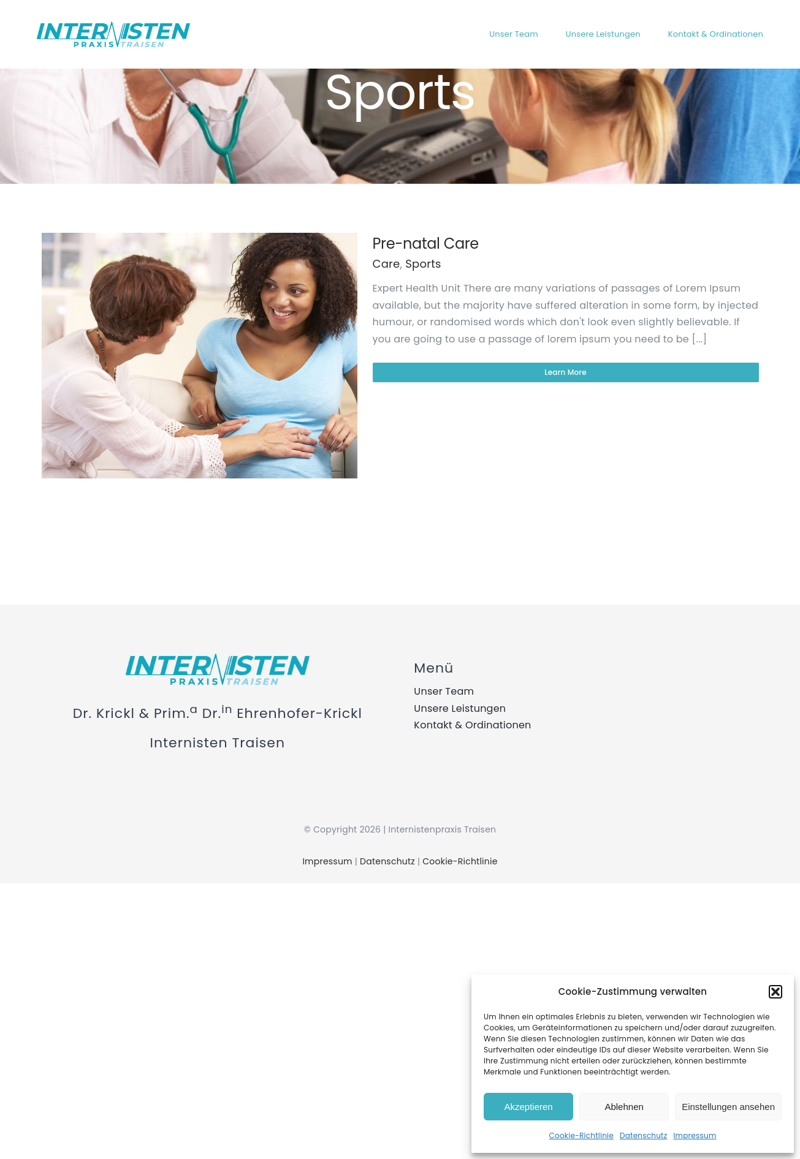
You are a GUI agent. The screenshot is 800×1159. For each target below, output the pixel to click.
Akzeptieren (528, 1106)
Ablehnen (623, 1106)
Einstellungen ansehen (728, 1106)
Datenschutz (643, 1135)
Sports (423, 263)
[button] (775, 992)
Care (386, 263)
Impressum (694, 1135)
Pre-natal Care (426, 243)
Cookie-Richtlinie (581, 1135)
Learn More (565, 372)
